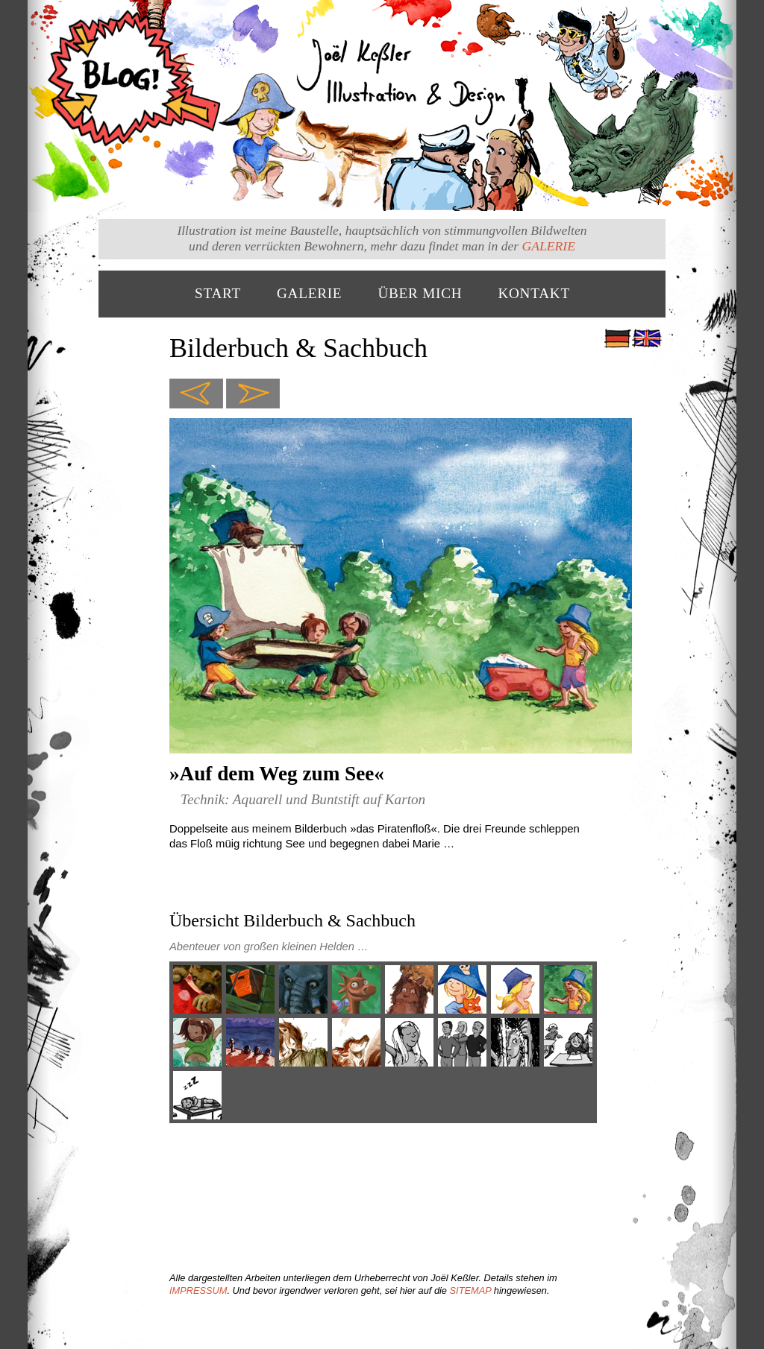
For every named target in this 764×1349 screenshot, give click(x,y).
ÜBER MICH (420, 293)
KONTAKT (534, 293)
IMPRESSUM (198, 1290)
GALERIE (548, 245)
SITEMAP (471, 1290)
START (218, 293)
